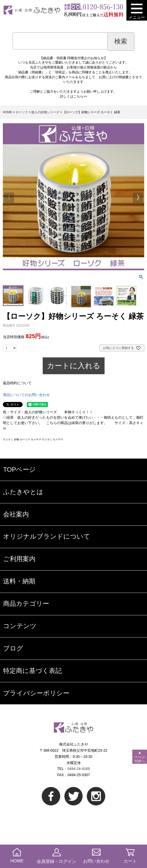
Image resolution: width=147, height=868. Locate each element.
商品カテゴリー (26, 603)
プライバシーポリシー (36, 693)
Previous (9, 197)
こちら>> (80, 96)
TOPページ (19, 469)
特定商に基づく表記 (32, 670)
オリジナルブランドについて (46, 536)
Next (138, 197)
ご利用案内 (19, 558)
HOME (7, 112)
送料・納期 (19, 581)
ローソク (22, 112)
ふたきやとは (23, 491)
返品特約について (17, 383)
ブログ (13, 648)
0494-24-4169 (78, 769)
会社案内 (16, 514)
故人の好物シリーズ (45, 112)
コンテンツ (20, 625)
